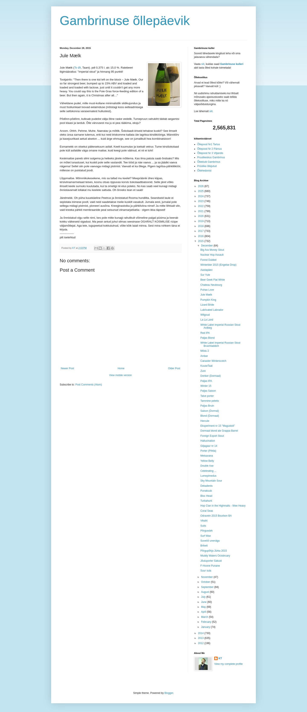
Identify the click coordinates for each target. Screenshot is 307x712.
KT (220, 658)
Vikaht (203, 520)
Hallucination (207, 440)
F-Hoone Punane (210, 565)
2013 (201, 638)
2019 (201, 221)
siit (202, 64)
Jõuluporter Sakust (211, 560)
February (206, 621)
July (203, 596)
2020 (201, 216)
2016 (201, 236)
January (206, 627)
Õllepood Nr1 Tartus (208, 144)
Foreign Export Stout (212, 435)
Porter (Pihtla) (208, 450)
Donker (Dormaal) (210, 375)
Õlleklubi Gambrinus (208, 161)
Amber (204, 356)
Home (121, 368)
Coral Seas (206, 510)
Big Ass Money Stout (212, 249)
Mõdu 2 (204, 350)
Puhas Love (207, 289)
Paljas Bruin (207, 405)
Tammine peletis (209, 400)
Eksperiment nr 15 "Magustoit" (217, 425)
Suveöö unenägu (210, 540)
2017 (201, 231)
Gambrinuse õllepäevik (125, 20)
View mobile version (120, 375)
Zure (203, 370)
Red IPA (205, 332)
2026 (201, 186)
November (207, 577)
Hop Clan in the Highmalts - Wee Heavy (223, 505)
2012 (201, 643)
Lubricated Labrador (211, 309)
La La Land (206, 319)
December (207, 245)
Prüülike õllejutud (207, 166)
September (207, 587)
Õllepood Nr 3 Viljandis (210, 153)
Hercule (204, 420)
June (204, 602)
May (204, 606)
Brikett (204, 545)
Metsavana (206, 455)
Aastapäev (206, 269)
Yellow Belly (207, 460)
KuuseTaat (206, 365)
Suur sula (205, 570)
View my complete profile (228, 663)
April (204, 611)
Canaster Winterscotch (213, 360)
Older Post (174, 368)
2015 (201, 241)
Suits (203, 525)
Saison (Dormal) (209, 410)
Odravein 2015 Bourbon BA (216, 515)
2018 (201, 226)
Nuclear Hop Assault (212, 254)
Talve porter (207, 395)
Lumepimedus (208, 475)
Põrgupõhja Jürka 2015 (213, 550)
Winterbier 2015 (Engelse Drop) (218, 264)
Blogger (168, 692)
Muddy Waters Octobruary (215, 555)
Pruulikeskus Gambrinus (211, 157)
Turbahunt (206, 500)
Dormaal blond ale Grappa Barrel (219, 430)
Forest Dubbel (208, 259)
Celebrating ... (208, 470)
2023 (201, 201)
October (206, 581)
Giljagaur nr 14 (208, 445)
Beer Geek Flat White (212, 279)
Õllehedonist (204, 170)
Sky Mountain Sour (211, 480)
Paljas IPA (206, 380)
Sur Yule (205, 274)
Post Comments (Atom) (88, 384)
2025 (201, 191)
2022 (201, 206)
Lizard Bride (207, 304)
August (205, 591)
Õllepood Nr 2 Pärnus (209, 148)
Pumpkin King (208, 299)
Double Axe (206, 465)
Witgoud (205, 314)
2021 (201, 211)
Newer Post (67, 368)
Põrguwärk (206, 530)
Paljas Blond (207, 337)
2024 (201, 196)
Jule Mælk (206, 294)
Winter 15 (205, 385)
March (205, 616)
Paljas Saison (208, 390)
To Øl (77, 67)
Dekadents (206, 485)
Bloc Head (206, 495)
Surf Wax (205, 535)
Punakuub (206, 490)
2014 (201, 633)
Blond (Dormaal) (209, 415)
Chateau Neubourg (211, 284)
